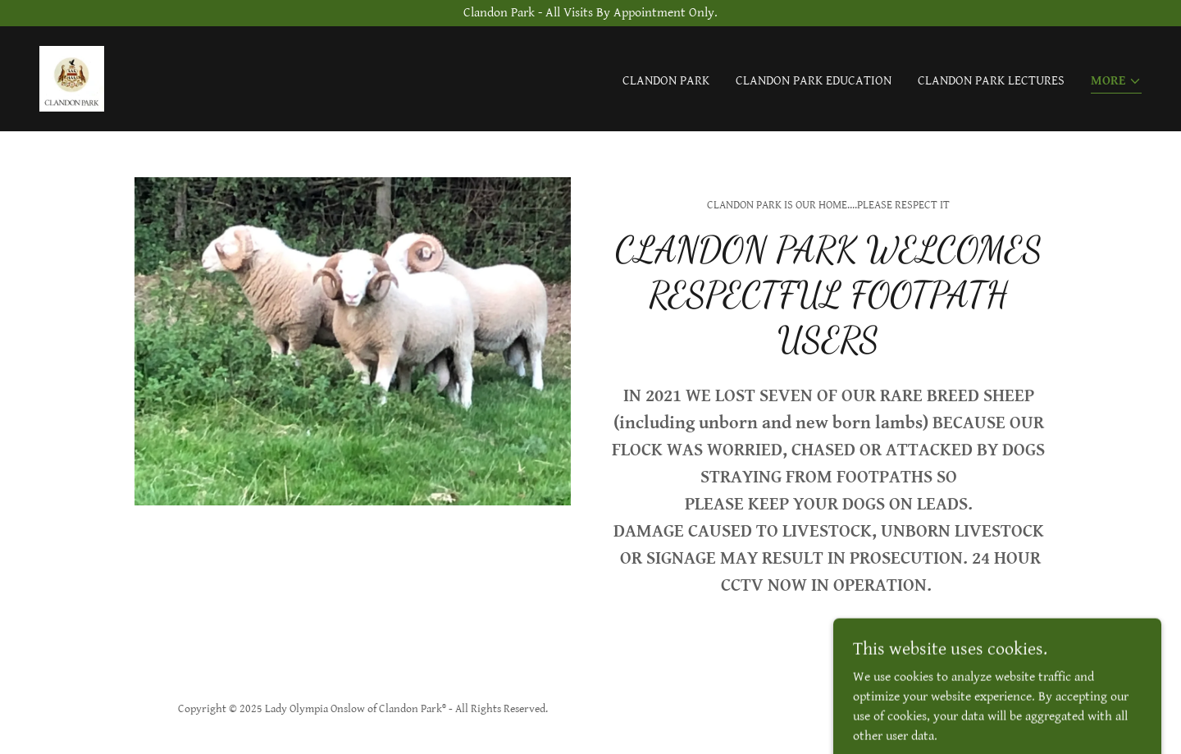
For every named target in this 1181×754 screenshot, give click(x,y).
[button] (1116, 82)
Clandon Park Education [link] (813, 81)
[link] (71, 78)
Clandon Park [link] (665, 81)
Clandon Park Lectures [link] (991, 81)
